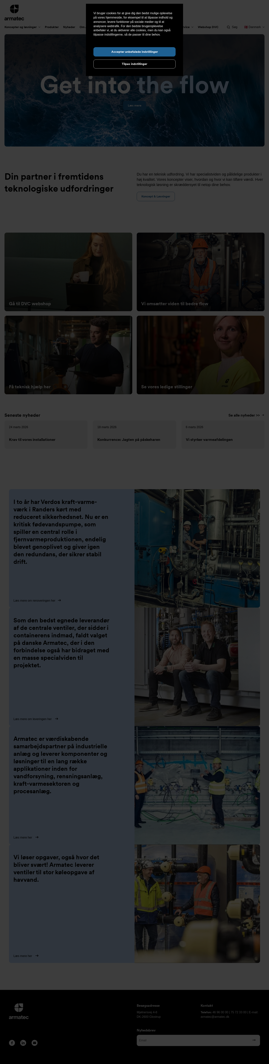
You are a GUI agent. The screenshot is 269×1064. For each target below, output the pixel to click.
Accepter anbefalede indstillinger (134, 52)
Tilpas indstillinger (134, 64)
